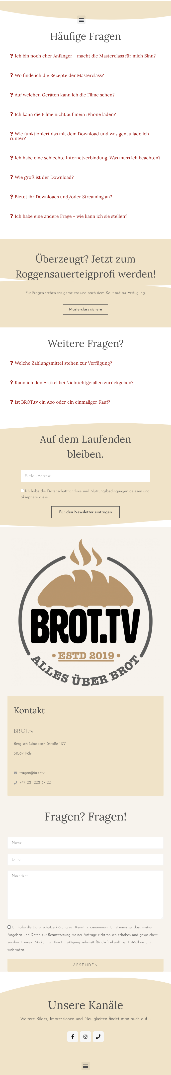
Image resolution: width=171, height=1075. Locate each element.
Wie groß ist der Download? (44, 177)
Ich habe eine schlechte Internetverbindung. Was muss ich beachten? (88, 158)
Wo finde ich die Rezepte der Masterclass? (59, 75)
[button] (81, 19)
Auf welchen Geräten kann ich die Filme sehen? (65, 95)
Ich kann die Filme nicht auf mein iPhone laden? (65, 114)
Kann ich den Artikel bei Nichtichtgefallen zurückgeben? (74, 382)
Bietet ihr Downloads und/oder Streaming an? (63, 197)
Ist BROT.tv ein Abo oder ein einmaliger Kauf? (62, 402)
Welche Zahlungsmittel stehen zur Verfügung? (63, 363)
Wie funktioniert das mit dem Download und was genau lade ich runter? (79, 136)
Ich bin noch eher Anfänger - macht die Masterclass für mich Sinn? (85, 56)
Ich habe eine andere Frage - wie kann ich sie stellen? (71, 216)
